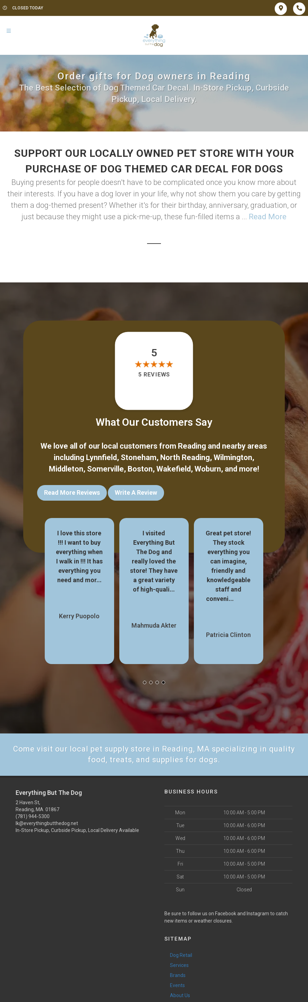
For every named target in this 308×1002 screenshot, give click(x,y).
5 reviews (154, 374)
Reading (192, 446)
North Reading (185, 457)
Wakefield (173, 469)
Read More (267, 216)
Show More (79, 589)
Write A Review (136, 492)
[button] (144, 682)
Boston (140, 469)
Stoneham (138, 457)
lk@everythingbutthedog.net (47, 823)
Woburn (208, 469)
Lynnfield (101, 457)
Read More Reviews (72, 492)
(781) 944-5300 (33, 816)
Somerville (105, 469)
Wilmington (233, 457)
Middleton (66, 469)
